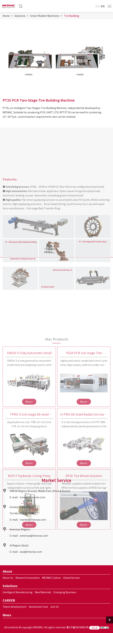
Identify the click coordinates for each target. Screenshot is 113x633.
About (7, 571)
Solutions (20, 15)
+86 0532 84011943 (25, 513)
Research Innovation (27, 577)
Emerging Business (64, 592)
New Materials (43, 592)
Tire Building (71, 15)
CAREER (9, 600)
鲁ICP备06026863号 (77, 627)
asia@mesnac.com (31, 551)
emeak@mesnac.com (32, 497)
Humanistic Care (38, 606)
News (7, 615)
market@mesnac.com (33, 519)
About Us (8, 577)
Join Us (54, 606)
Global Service (71, 577)
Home (6, 15)
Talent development (14, 606)
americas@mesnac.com (34, 535)
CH (97, 6)
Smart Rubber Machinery (44, 15)
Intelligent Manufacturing (18, 592)
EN (103, 6)
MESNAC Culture (51, 577)
